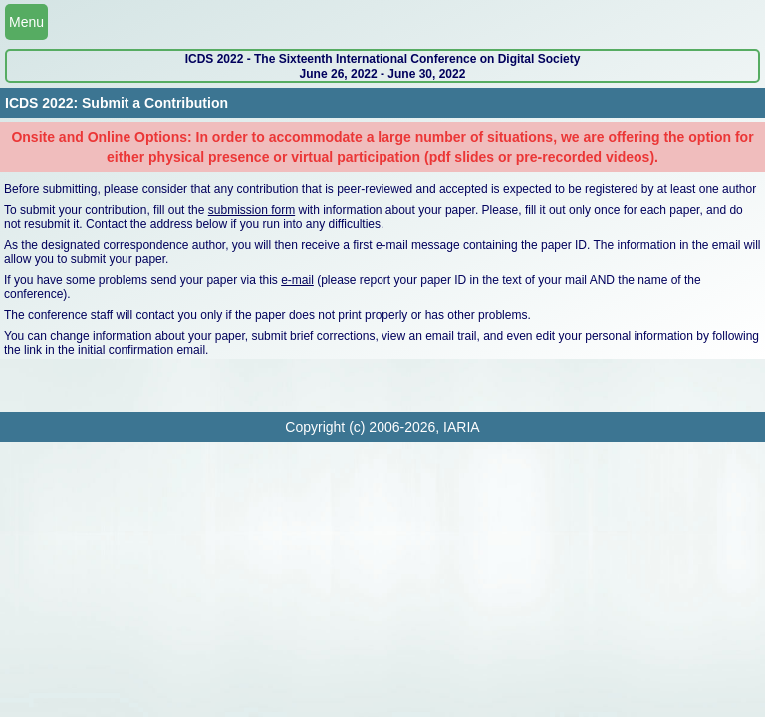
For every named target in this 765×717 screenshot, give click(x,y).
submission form (251, 210)
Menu (26, 22)
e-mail (297, 280)
